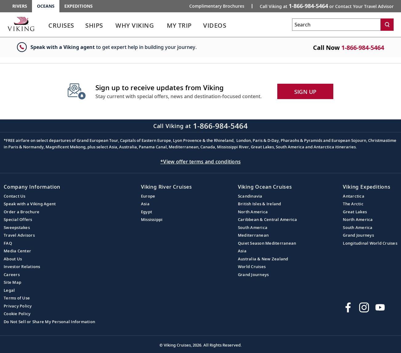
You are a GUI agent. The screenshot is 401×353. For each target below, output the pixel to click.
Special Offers (18, 219)
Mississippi (152, 219)
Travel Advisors (19, 235)
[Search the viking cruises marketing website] (336, 24)
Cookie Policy (17, 313)
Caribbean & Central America (267, 219)
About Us (13, 259)
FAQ (8, 243)
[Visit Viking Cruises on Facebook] (348, 307)
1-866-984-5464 (362, 47)
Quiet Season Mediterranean (267, 243)
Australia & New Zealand (263, 259)
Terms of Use (17, 298)
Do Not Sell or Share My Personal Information (49, 321)
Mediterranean (253, 235)
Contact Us (15, 196)
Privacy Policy (18, 306)
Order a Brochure (21, 212)
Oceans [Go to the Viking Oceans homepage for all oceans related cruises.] (45, 6)
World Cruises (252, 266)
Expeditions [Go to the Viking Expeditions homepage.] (78, 6)
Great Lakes (355, 212)
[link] (61, 27)
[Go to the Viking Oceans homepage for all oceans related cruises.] (20, 23)
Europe (148, 196)
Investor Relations (22, 266)
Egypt (146, 212)
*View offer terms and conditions (200, 161)
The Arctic (353, 204)
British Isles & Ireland (259, 204)
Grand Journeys (253, 274)
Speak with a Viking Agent (30, 204)
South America (252, 227)
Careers (12, 274)
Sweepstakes (17, 227)
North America (253, 212)
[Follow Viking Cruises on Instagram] (364, 307)
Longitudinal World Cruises (370, 243)
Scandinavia (250, 196)
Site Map (12, 282)
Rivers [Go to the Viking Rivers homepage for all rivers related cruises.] (19, 6)
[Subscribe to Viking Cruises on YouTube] (380, 307)
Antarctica (353, 196)
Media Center (17, 251)
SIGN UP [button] (305, 91)
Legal (9, 290)
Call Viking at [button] (327, 6)
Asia (145, 204)
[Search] (387, 24)
